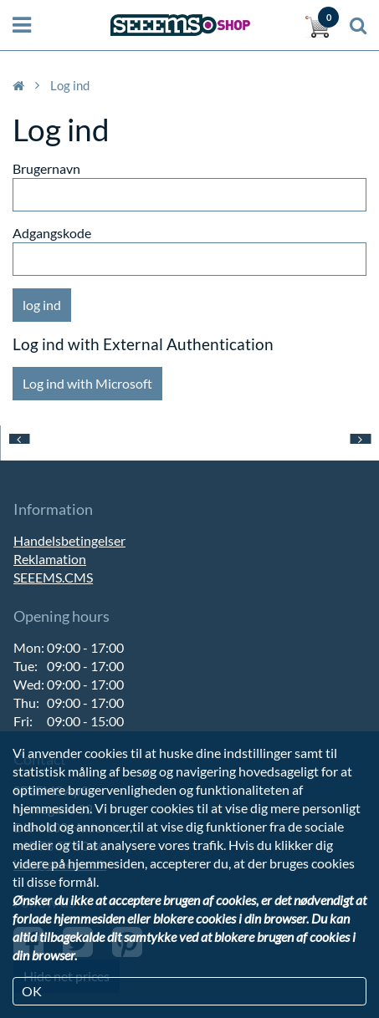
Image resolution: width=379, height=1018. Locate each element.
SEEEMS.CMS (53, 577)
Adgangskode (52, 233)
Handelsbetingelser (69, 540)
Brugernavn (46, 168)
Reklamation (49, 559)
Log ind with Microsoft (87, 383)
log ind (42, 305)
